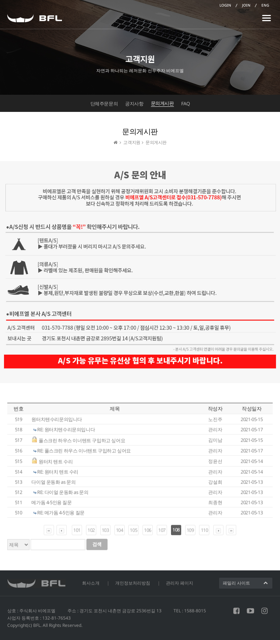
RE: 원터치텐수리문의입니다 (66, 431)
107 (162, 532)
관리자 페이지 (179, 583)
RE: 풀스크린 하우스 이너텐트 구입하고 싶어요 (84, 452)
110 (204, 532)
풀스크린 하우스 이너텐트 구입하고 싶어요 (82, 442)
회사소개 (91, 583)
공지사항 (134, 103)
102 (91, 532)
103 (105, 532)
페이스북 (236, 610)
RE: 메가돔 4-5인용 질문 (61, 514)
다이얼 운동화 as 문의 (53, 483)
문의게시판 (162, 103)
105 (133, 532)
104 (119, 532)
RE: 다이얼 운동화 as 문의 (62, 494)
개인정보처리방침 (132, 583)
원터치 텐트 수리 (56, 463)
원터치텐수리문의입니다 (56, 421)
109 (190, 532)
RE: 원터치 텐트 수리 (57, 473)
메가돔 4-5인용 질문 (51, 504)
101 (77, 532)
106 (147, 532)
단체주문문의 (104, 103)
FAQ (185, 103)
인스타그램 (264, 610)
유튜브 (250, 610)
